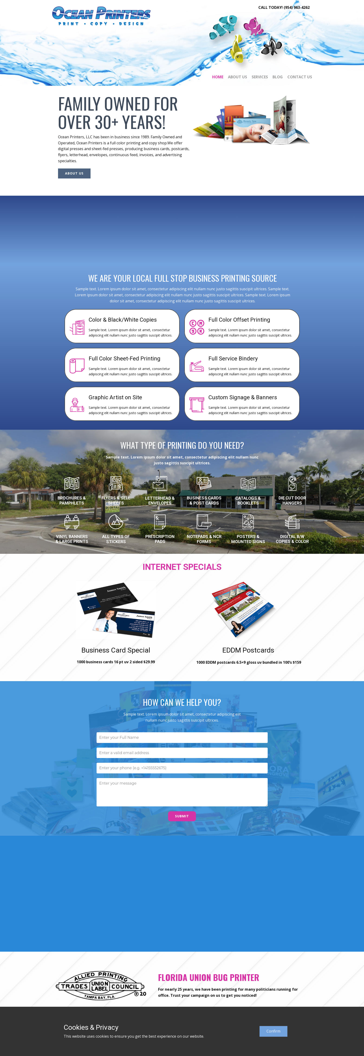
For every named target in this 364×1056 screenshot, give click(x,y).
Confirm (273, 1031)
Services (260, 76)
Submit (182, 816)
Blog (278, 76)
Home (217, 76)
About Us (237, 76)
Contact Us (299, 76)
